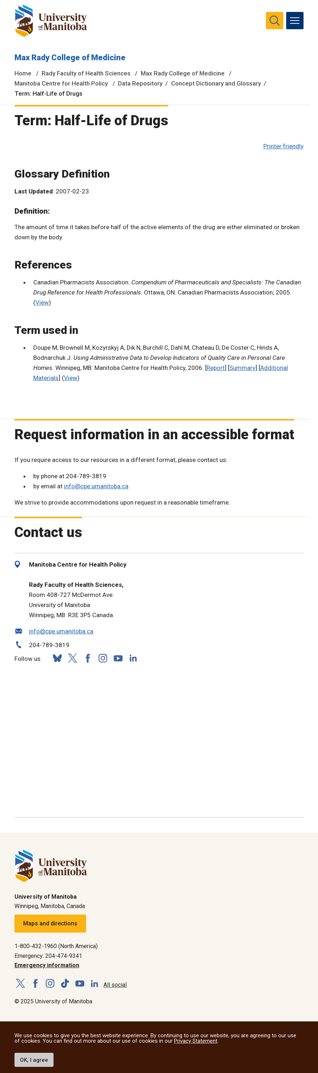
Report (216, 367)
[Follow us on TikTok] (65, 983)
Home (22, 73)
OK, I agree (34, 1060)
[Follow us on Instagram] (103, 658)
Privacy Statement (195, 1041)
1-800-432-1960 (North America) (56, 946)
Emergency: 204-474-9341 (48, 955)
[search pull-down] (274, 20)
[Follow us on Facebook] (87, 658)
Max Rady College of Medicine (70, 57)
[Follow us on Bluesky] (57, 658)
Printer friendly (283, 146)
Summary (242, 367)
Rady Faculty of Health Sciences (86, 73)
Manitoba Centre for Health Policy (61, 83)
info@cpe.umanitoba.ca (96, 486)
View (42, 302)
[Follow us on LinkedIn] (133, 657)
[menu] (295, 20)
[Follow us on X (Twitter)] (72, 658)
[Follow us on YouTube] (118, 657)
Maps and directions (50, 923)
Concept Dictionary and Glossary (216, 83)
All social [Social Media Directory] (115, 984)
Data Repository (140, 83)
